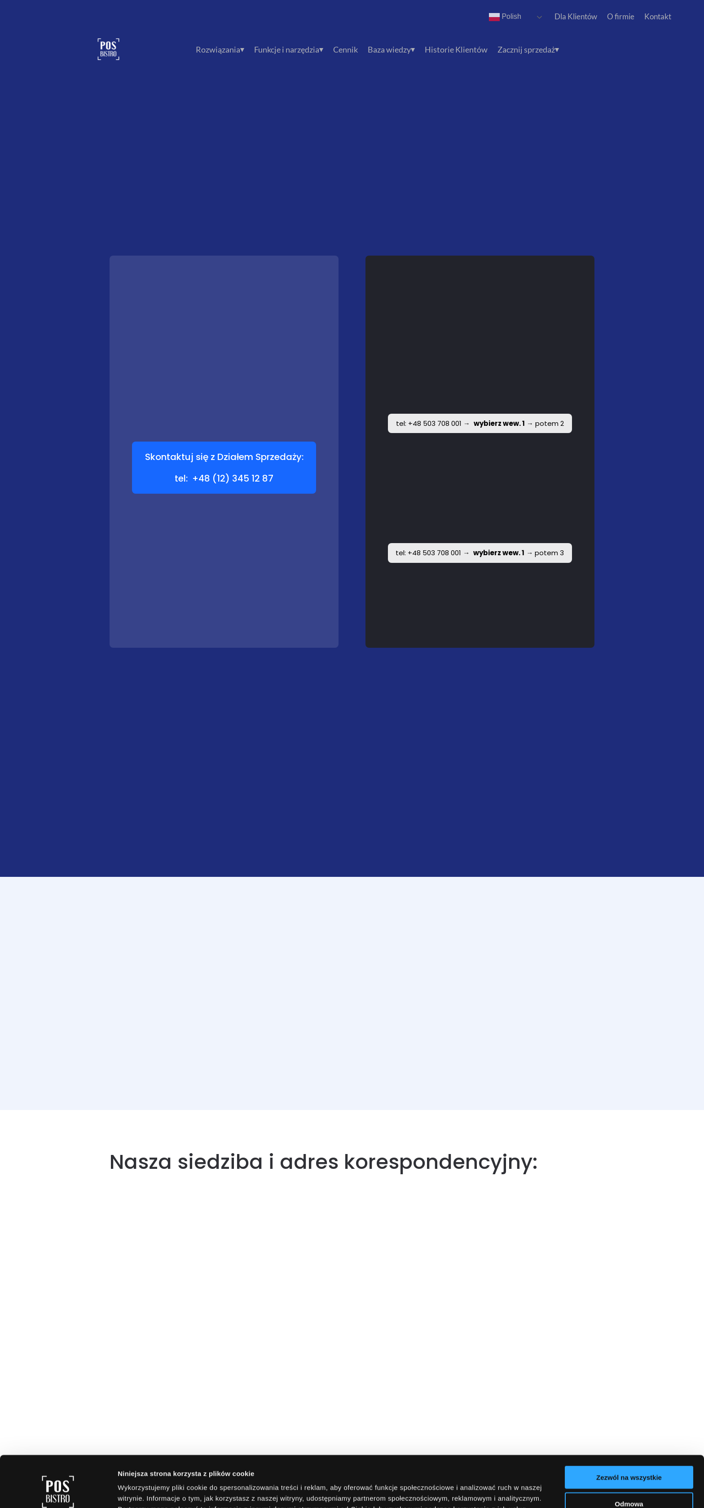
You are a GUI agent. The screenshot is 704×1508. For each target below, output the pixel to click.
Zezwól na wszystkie (629, 1429)
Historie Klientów (456, 50)
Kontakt (657, 16)
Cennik (345, 50)
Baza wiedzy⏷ (391, 50)
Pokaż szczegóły (479, 1490)
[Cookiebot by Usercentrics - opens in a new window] (58, 1490)
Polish (505, 17)
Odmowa (629, 1455)
